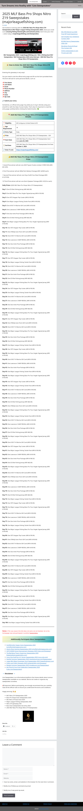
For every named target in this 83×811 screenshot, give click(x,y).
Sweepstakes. (33, 633)
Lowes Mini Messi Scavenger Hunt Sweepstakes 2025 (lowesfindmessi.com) (30, 661)
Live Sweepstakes (44, 808)
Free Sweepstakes (35, 1)
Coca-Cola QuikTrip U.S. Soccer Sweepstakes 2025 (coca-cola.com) (27, 657)
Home (79, 5)
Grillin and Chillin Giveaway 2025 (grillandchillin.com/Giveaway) (26, 663)
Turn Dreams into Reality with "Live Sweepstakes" (26, 5)
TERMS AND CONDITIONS (70, 804)
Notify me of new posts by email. (14, 790)
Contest (46, 1)
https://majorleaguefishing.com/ (27, 150)
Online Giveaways (56, 1)
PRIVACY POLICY (47, 804)
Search (63, 13)
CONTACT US (26, 804)
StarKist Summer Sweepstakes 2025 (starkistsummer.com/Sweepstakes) (29, 659)
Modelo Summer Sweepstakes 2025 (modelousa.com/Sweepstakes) (27, 665)
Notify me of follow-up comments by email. (17, 786)
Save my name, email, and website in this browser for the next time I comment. (29, 782)
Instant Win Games (69, 1)
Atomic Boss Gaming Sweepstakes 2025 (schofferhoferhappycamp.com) (29, 649)
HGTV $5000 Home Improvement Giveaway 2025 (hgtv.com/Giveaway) (28, 651)
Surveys (79, 1)
